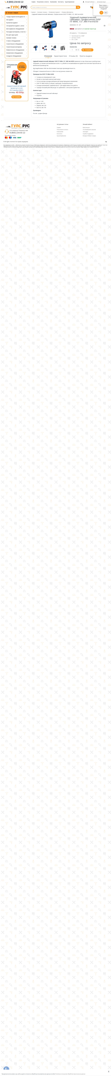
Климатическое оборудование (15, 50)
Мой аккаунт (86, 127)
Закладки (85, 131)
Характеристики (60, 56)
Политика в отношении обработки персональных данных (70, 1074)
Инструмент (9, 20)
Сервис (33, 2)
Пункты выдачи (86, 56)
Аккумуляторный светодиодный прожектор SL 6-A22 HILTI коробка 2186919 (16, 88)
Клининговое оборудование (14, 53)
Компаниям (53, 2)
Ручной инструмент (12, 23)
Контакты (61, 2)
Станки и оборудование (13, 41)
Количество (73, 47)
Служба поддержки (88, 133)
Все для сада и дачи (12, 35)
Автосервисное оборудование (15, 29)
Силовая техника (11, 38)
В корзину (88, 50)
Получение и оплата (43, 2)
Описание (48, 56)
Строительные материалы (14, 47)
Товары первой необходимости (15, 17)
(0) (77, 25)
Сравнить (73, 33)
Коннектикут (101, 2)
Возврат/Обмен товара (89, 136)
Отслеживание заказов (89, 129)
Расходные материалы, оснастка (16, 32)
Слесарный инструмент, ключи (15, 26)
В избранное (82, 33)
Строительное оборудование (15, 44)
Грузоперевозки (69, 2)
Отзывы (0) (73, 56)
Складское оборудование (13, 56)
